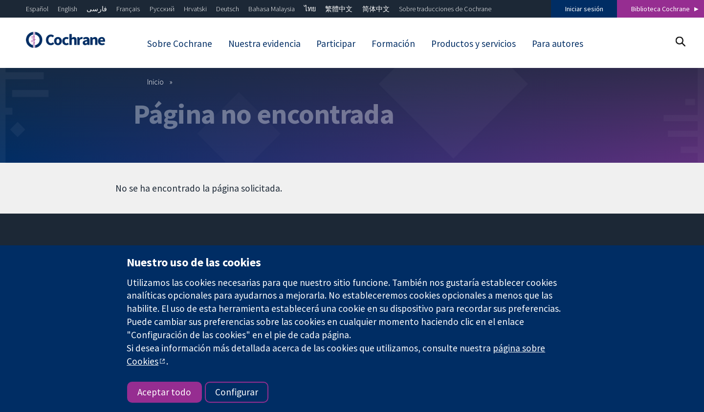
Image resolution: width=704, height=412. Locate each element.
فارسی (97, 8)
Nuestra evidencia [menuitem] (264, 43)
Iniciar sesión (584, 8)
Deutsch (227, 8)
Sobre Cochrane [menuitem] (179, 43)
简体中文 (376, 8)
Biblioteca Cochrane (660, 8)
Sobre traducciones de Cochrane (445, 8)
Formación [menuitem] (393, 43)
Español (37, 8)
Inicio (155, 82)
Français (128, 8)
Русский (162, 8)
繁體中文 (338, 8)
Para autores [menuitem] (557, 43)
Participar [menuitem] (335, 43)
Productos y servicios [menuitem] (473, 43)
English (67, 8)
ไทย (310, 8)
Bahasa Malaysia (271, 8)
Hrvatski (195, 8)
